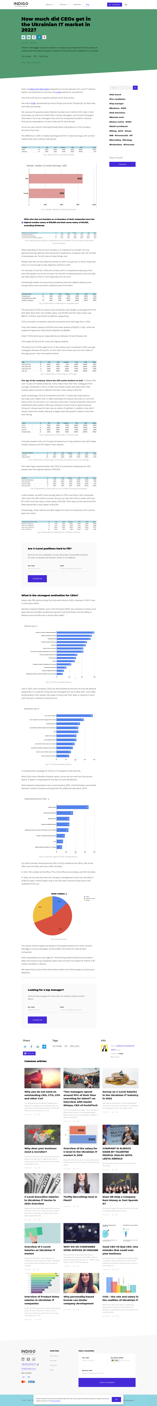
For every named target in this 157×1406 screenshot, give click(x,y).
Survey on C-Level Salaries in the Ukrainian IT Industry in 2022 (120, 1095)
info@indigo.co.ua (28, 1369)
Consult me (37, 579)
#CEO (123, 108)
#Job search (115, 95)
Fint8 (33, 103)
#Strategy (127, 140)
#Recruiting (115, 140)
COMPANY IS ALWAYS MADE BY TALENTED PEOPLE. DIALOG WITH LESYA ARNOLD (117, 1153)
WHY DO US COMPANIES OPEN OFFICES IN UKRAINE (80, 1248)
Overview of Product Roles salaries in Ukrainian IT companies (41, 1300)
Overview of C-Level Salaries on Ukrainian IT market (39, 1250)
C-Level (57, 92)
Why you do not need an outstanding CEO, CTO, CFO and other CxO (42, 1095)
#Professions (115, 145)
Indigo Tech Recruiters (39, 89)
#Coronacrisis (121, 135)
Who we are (54, 1356)
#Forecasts (128, 145)
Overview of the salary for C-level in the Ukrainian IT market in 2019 (80, 1152)
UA (23, 1377)
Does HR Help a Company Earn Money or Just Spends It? (120, 1200)
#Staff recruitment (118, 126)
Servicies (64, 4)
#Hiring (113, 131)
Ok (116, 1399)
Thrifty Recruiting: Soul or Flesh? (80, 1198)
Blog (87, 4)
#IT (131, 135)
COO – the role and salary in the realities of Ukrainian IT (120, 1298)
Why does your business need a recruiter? (40, 1150)
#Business (114, 108)
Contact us (114, 5)
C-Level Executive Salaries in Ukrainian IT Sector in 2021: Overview (41, 1200)
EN (126, 5)
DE (29, 1377)
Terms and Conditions (126, 1400)
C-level (120, 1053)
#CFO (120, 131)
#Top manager (116, 104)
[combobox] (115, 1360)
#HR (111, 135)
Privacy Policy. (56, 1401)
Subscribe (29, 1053)
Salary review (43, 56)
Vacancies (77, 4)
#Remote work (116, 117)
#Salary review (116, 122)
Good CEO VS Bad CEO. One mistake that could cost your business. (120, 1250)
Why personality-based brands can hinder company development (78, 1300)
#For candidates (117, 99)
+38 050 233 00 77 (28, 1364)
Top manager (26, 56)
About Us (50, 4)
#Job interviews (117, 113)
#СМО (128, 122)
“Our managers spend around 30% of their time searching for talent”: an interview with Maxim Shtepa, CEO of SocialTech (80, 1098)
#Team (128, 131)
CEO (35, 56)
